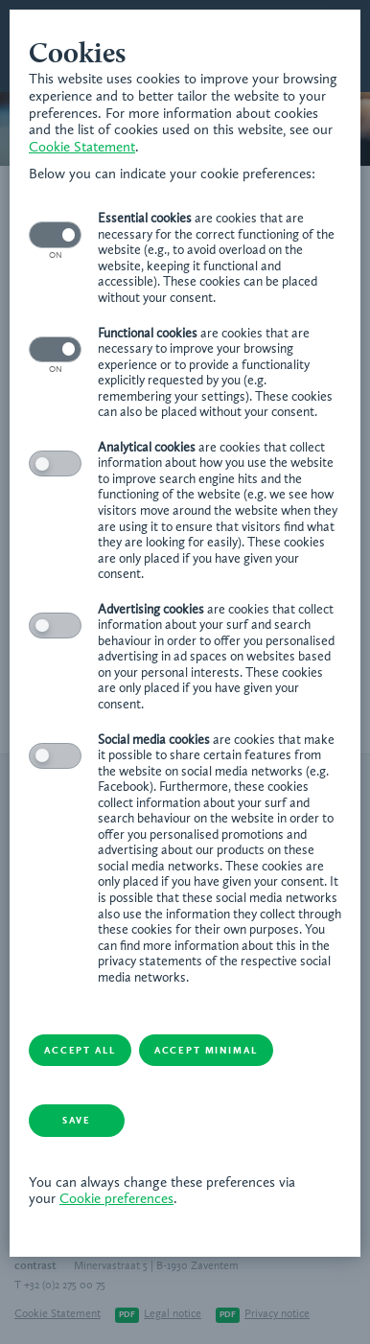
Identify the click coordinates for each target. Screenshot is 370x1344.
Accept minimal (206, 1050)
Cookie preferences (116, 1200)
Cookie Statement (82, 148)
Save (76, 1120)
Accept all (79, 1050)
